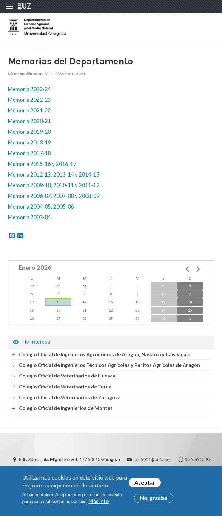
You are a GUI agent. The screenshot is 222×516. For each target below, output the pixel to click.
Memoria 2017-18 (29, 153)
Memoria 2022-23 (29, 99)
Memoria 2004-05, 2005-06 (41, 206)
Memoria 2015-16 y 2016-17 (42, 163)
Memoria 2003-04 (29, 217)
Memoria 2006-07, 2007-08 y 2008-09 (54, 196)
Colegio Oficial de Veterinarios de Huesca (67, 375)
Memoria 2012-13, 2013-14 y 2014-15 (54, 174)
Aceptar (144, 485)
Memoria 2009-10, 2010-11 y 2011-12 (54, 185)
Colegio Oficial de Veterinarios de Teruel (66, 386)
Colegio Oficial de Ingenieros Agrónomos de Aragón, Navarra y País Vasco (105, 354)
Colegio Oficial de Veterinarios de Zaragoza (70, 397)
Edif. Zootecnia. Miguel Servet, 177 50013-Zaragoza (69, 459)
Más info (98, 504)
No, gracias (153, 500)
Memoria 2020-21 (29, 121)
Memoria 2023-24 (29, 89)
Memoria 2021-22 (29, 110)
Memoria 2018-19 (29, 142)
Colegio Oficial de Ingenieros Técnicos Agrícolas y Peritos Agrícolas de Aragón (109, 365)
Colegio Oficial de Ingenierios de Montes (66, 408)
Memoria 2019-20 (29, 131)
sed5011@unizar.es (153, 459)
